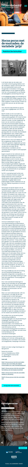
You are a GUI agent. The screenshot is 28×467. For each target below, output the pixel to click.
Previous (2, 442)
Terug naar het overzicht (11, 385)
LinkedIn (21, 463)
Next (26, 442)
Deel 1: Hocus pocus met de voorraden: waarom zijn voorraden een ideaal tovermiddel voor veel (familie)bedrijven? (14, 363)
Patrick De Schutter (12, 51)
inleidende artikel (10, 96)
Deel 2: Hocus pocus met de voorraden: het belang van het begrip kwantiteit (13, 369)
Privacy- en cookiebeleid (11, 463)
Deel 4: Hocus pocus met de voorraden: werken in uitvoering (13, 373)
